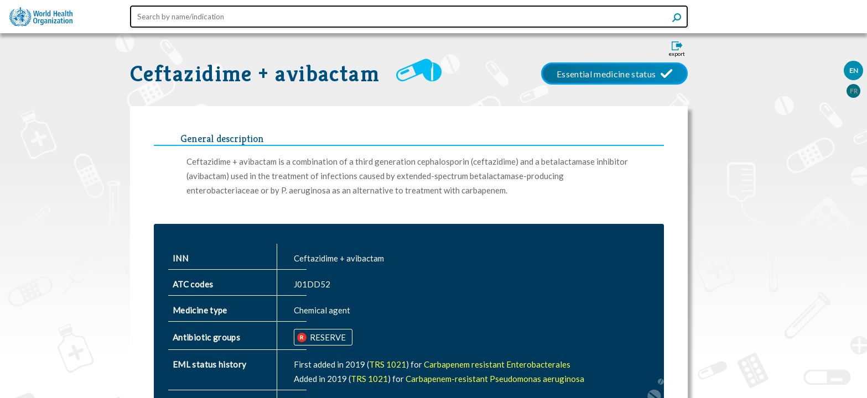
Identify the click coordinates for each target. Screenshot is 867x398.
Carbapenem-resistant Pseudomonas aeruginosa (495, 379)
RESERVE (327, 337)
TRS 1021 (387, 364)
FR (854, 91)
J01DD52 (312, 284)
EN (853, 70)
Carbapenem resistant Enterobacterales (497, 364)
